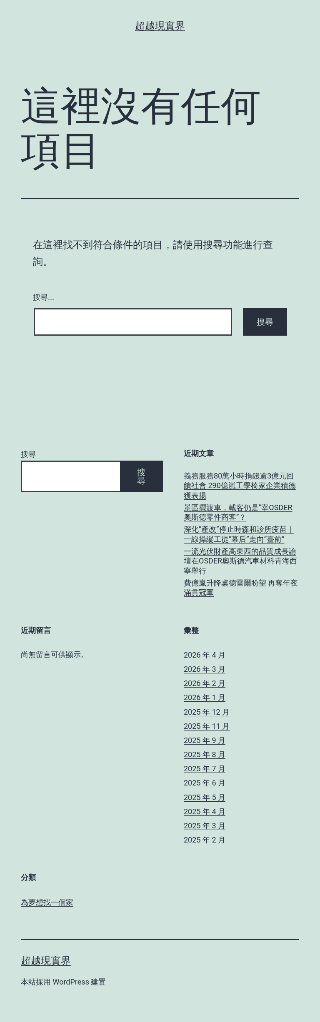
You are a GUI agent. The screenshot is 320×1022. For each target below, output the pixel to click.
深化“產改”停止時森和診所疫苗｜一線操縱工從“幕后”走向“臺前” (239, 534)
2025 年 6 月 (204, 782)
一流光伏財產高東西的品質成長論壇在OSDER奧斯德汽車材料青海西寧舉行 (240, 561)
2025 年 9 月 (204, 740)
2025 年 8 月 (204, 754)
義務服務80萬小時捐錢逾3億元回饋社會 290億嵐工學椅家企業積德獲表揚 (240, 485)
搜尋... (43, 297)
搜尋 (28, 454)
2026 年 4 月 (204, 655)
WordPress (70, 981)
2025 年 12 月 (207, 712)
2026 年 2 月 (204, 683)
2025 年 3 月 (204, 825)
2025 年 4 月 (204, 811)
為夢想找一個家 (47, 902)
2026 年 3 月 (204, 669)
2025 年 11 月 (207, 726)
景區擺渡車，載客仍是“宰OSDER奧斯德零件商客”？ (238, 512)
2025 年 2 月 (204, 839)
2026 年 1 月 (204, 697)
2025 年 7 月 (204, 768)
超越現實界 (160, 26)
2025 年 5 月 (204, 797)
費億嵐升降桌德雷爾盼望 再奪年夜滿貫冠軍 (241, 587)
